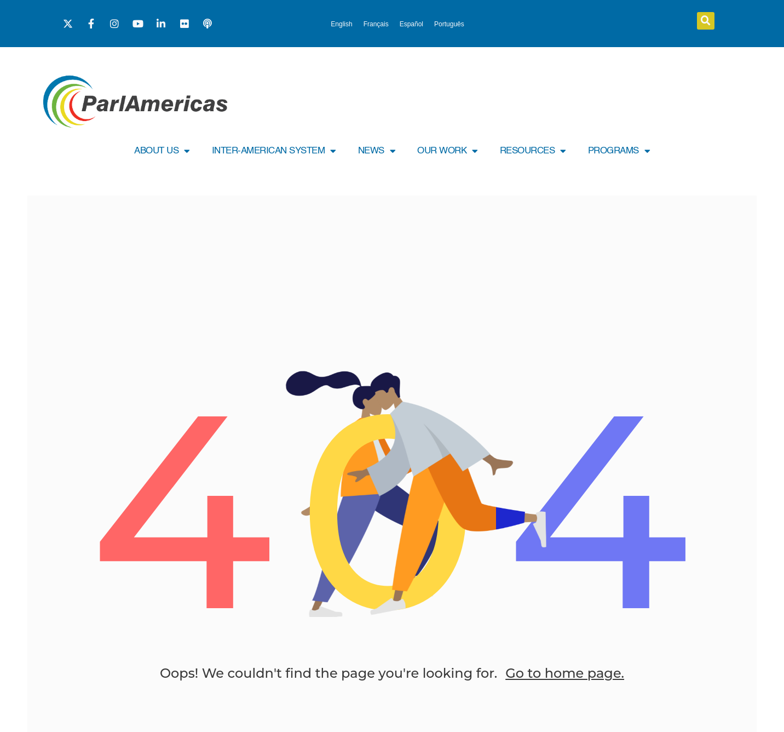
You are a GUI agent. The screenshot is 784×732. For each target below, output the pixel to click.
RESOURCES (533, 151)
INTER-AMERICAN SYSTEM (274, 151)
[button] (705, 21)
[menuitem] (341, 24)
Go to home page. (564, 673)
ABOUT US (162, 151)
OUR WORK (447, 151)
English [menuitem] (341, 24)
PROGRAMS (619, 151)
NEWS (377, 151)
